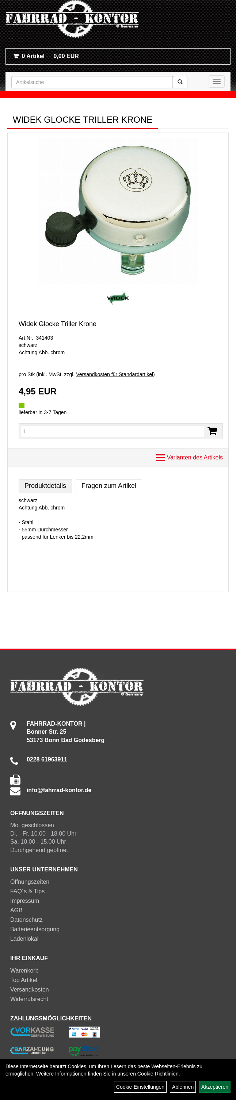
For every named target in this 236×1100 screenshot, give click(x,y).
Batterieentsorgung (35, 929)
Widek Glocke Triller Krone (57, 324)
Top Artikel (23, 980)
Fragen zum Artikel (108, 485)
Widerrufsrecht (29, 999)
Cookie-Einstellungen (140, 1087)
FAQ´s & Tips (27, 891)
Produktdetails (45, 485)
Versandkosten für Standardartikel (114, 374)
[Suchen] (180, 82)
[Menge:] (112, 431)
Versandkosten (29, 989)
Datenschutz (26, 920)
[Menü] (217, 81)
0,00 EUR (46, 56)
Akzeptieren (214, 1087)
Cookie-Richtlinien (158, 1074)
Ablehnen (183, 1087)
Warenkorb (24, 970)
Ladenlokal (24, 939)
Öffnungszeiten (29, 882)
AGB (16, 910)
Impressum (24, 901)
